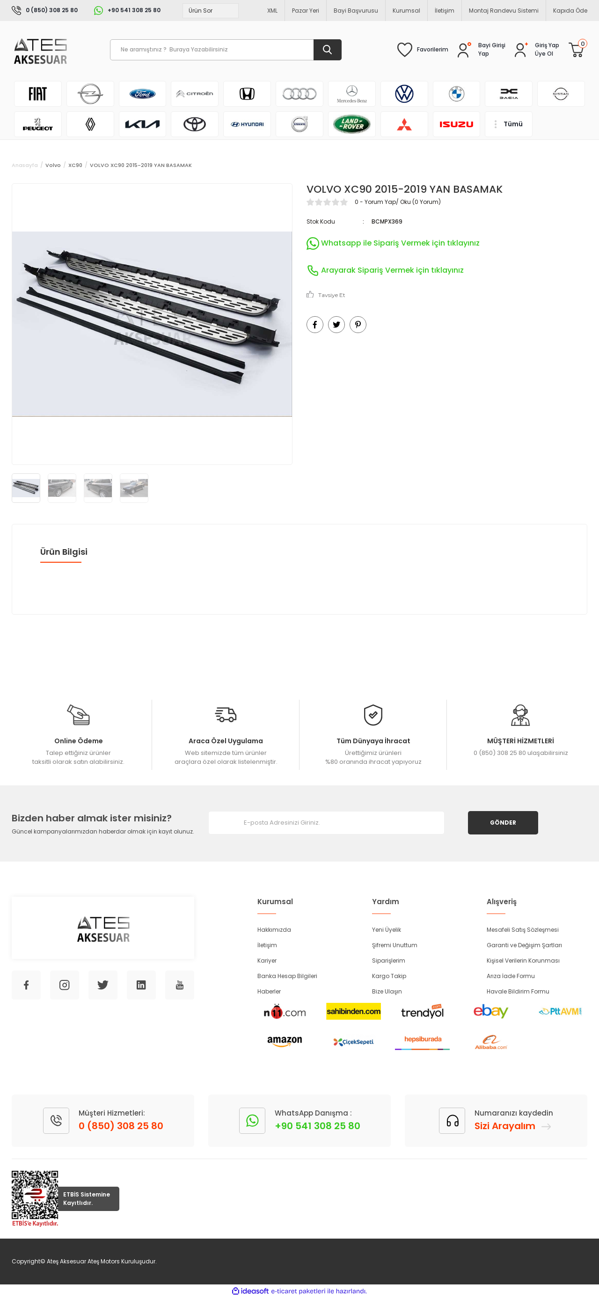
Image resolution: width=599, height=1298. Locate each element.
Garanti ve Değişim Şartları (524, 945)
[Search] (226, 49)
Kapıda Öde (570, 11)
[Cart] (576, 50)
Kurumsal (406, 11)
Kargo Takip (389, 976)
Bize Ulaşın (387, 991)
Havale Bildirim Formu (518, 991)
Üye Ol (544, 54)
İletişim (444, 11)
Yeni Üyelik (386, 930)
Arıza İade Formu (511, 976)
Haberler (269, 991)
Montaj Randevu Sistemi (504, 11)
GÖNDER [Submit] (503, 823)
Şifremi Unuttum (394, 945)
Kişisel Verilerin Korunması (523, 960)
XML (272, 11)
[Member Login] (547, 45)
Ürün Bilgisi (64, 552)
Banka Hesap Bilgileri (287, 976)
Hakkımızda (274, 930)
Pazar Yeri (305, 11)
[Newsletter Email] (326, 822)
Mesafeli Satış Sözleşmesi (523, 930)
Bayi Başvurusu (356, 11)
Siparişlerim (388, 960)
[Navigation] (509, 124)
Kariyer (267, 960)
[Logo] (40, 50)
